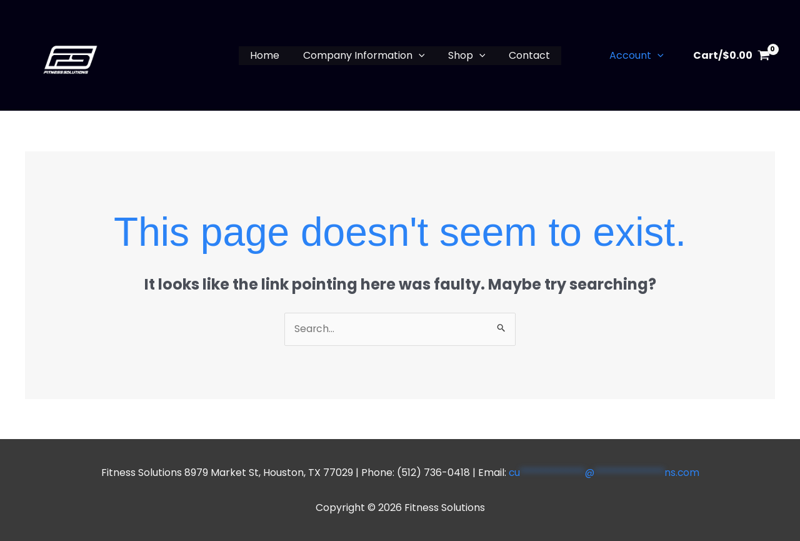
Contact (524, 55)
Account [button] (638, 55)
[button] (420, 55)
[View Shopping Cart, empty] (731, 55)
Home (269, 55)
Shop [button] (465, 55)
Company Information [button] (365, 55)
